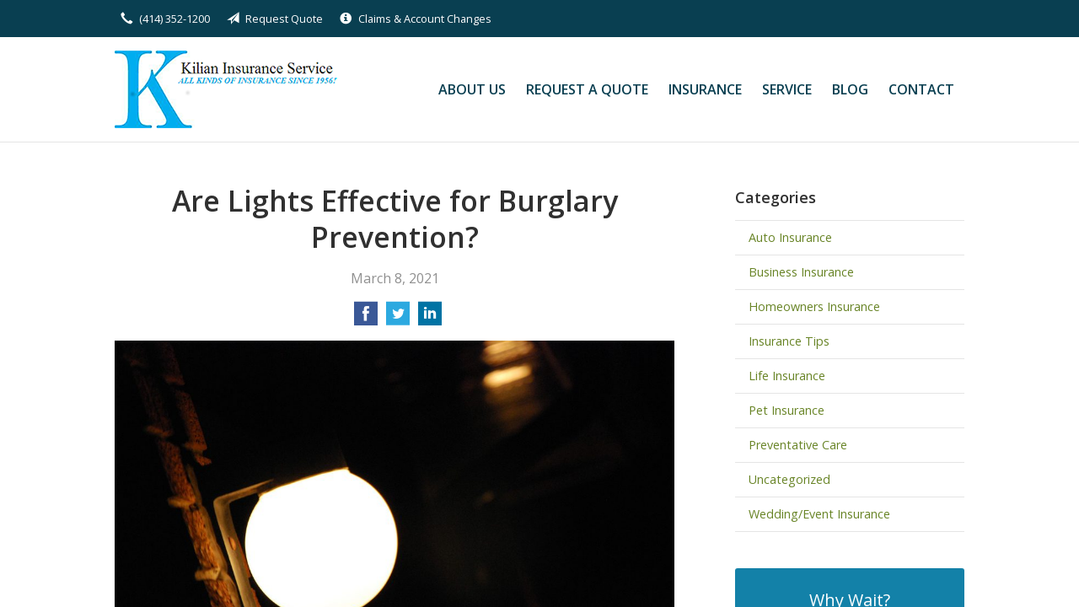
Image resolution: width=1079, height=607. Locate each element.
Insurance (705, 89)
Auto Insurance (790, 237)
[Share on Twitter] (398, 318)
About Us (472, 89)
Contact (921, 89)
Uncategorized (789, 479)
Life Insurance (787, 376)
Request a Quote (587, 89)
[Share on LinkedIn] (430, 318)
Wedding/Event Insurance (819, 514)
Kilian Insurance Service (230, 89)
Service (787, 89)
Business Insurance (801, 272)
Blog (850, 89)
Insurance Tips (789, 341)
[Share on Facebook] (366, 318)
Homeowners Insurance (814, 306)
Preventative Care (798, 445)
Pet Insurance (786, 410)
